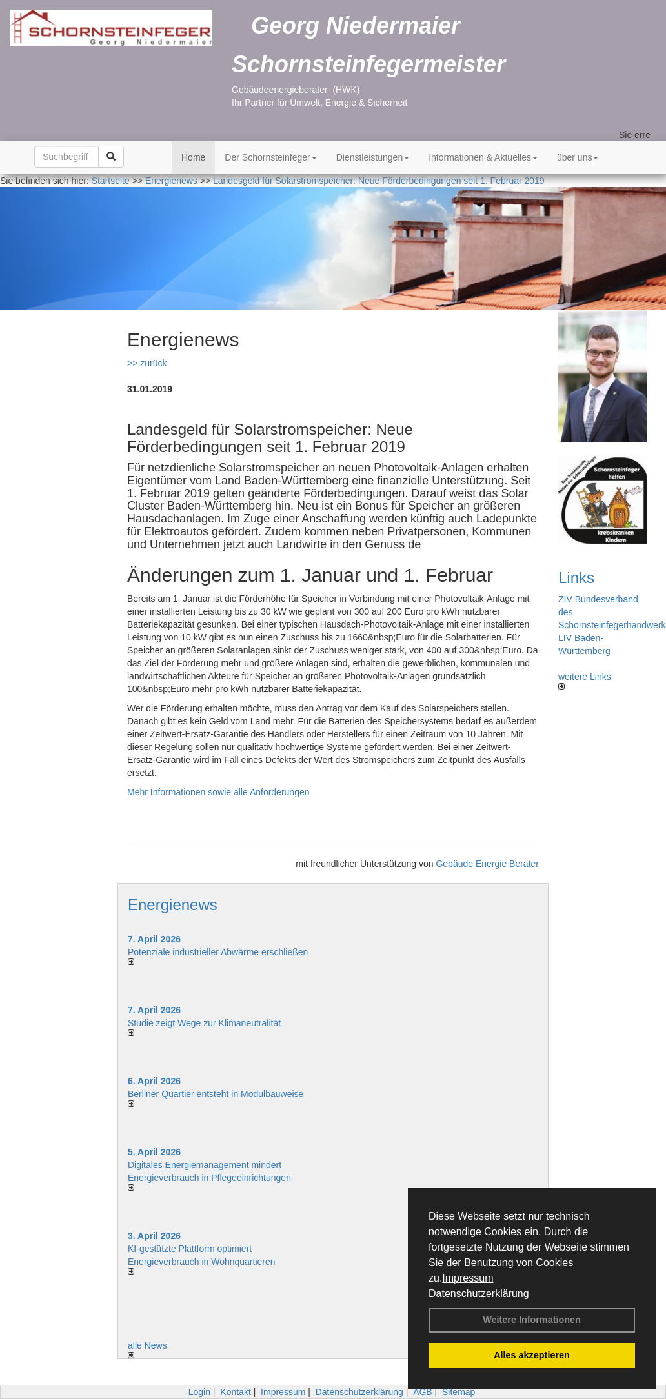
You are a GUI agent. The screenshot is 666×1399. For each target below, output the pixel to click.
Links (576, 577)
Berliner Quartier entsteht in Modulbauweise (215, 1094)
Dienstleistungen (373, 157)
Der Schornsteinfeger (270, 157)
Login (199, 1392)
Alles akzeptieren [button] (532, 1355)
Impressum (467, 1278)
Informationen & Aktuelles (483, 157)
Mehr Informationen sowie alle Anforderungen (218, 792)
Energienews (172, 904)
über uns (577, 157)
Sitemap (458, 1392)
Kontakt (235, 1392)
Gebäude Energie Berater (487, 863)
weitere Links (584, 680)
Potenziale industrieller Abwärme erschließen (218, 952)
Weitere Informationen (532, 1320)
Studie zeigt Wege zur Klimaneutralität (204, 1023)
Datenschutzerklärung (479, 1293)
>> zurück (146, 363)
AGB (422, 1392)
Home (193, 157)
